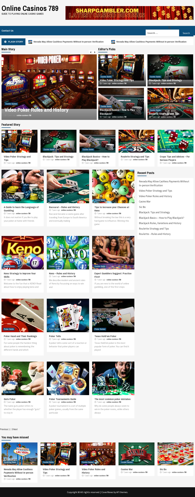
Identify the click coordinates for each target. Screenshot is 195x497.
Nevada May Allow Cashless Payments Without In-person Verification (67, 42)
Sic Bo (142, 207)
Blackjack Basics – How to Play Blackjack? (96, 158)
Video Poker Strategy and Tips (117, 80)
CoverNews (107, 492)
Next (15, 429)
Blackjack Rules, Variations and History (160, 223)
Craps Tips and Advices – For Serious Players (175, 158)
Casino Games (11, 104)
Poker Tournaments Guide (62, 399)
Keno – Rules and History (62, 273)
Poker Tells (55, 336)
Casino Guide (106, 77)
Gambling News (10, 462)
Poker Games (100, 329)
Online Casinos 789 (30, 8)
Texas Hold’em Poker (105, 336)
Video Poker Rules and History (36, 109)
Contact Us (7, 30)
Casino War (145, 201)
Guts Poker (10, 399)
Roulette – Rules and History (155, 234)
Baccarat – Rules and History (64, 207)
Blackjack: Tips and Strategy (165, 80)
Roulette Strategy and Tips (164, 114)
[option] (49, 87)
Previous (4, 429)
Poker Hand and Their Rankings (20, 336)
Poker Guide (9, 329)
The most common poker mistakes (112, 399)
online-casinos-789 (24, 115)
